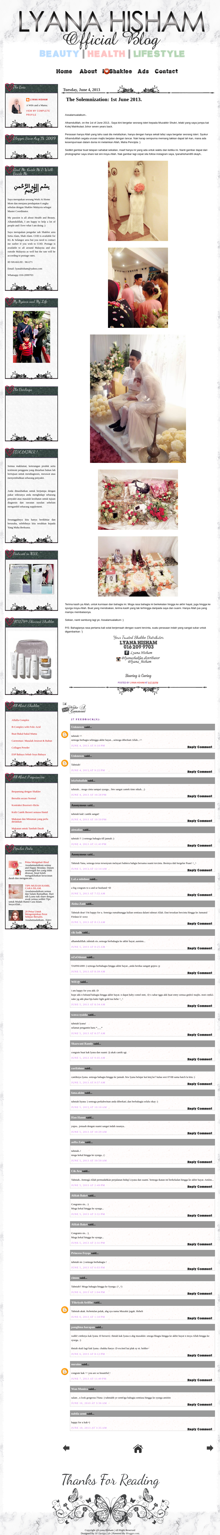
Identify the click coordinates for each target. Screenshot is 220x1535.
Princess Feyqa (80, 1253)
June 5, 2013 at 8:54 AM (88, 1004)
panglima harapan (83, 1327)
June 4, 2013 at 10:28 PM (89, 794)
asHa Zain (77, 1142)
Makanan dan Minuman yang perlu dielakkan (30, 820)
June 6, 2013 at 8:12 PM (88, 1353)
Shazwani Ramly (82, 1043)
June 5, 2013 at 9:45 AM (88, 1057)
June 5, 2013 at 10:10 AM (89, 1107)
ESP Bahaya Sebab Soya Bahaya (29, 754)
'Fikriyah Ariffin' (82, 1302)
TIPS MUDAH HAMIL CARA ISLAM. (37, 887)
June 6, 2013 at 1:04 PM (88, 1292)
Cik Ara (76, 1171)
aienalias (76, 829)
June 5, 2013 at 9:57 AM (88, 1082)
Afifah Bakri (79, 1195)
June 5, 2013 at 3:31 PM (88, 1214)
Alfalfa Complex (20, 720)
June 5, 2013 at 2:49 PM (88, 1185)
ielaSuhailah (79, 780)
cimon (75, 1277)
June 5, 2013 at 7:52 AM (88, 893)
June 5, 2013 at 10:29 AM (89, 1131)
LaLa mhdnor (80, 879)
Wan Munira (79, 1389)
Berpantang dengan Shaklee (26, 791)
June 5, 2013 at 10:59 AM (89, 1160)
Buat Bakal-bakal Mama (24, 733)
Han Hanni (78, 1117)
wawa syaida (79, 1014)
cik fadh (76, 932)
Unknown (77, 727)
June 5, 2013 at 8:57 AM (88, 1033)
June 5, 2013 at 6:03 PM (88, 1267)
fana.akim (77, 1092)
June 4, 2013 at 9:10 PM (88, 745)
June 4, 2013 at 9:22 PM (88, 770)
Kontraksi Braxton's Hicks (25, 805)
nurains (76, 1364)
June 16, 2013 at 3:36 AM (89, 1403)
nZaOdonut (78, 957)
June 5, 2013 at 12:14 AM (89, 868)
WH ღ (75, 981)
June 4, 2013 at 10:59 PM (89, 819)
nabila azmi (78, 1413)
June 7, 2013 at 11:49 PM (88, 1378)
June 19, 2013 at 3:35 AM (89, 1427)
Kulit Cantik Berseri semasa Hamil (30, 812)
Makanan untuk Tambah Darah (28, 828)
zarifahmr (77, 1068)
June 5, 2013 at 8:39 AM (88, 971)
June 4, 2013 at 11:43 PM (88, 844)
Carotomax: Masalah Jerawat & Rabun (32, 740)
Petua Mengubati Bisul (37, 862)
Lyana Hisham (137, 683)
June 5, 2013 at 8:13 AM (88, 922)
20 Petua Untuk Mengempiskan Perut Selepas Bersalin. (36, 914)
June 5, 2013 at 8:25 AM (88, 946)
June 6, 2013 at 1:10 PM (88, 1316)
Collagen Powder (21, 747)
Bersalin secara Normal (24, 798)
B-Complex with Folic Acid (26, 726)
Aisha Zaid (78, 903)
